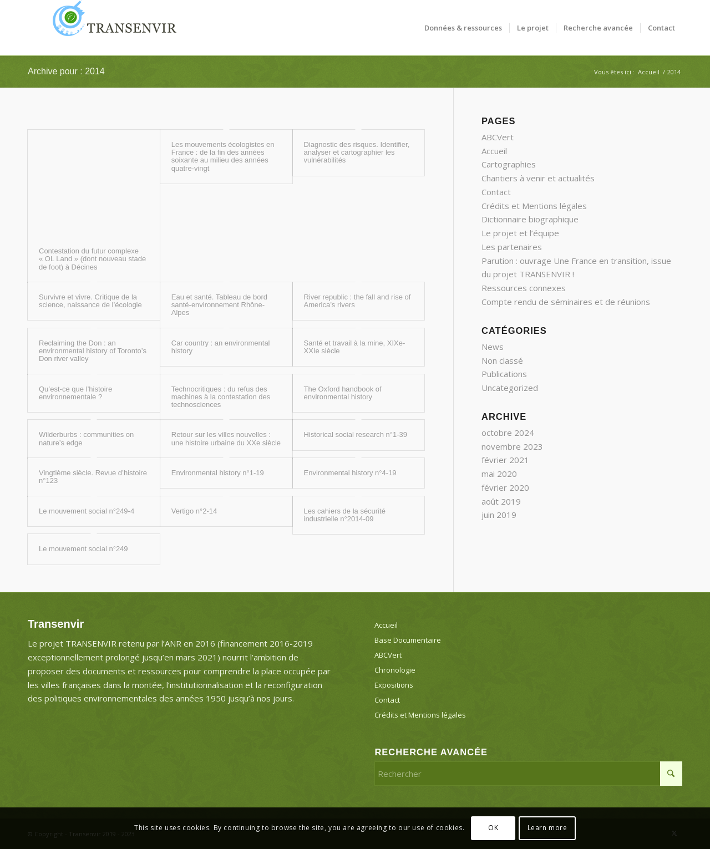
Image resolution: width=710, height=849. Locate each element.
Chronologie (394, 670)
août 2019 (501, 501)
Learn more (547, 827)
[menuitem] (463, 27)
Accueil (494, 150)
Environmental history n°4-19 (350, 473)
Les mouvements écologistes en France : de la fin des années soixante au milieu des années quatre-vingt (223, 156)
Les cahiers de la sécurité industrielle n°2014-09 (345, 515)
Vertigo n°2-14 (194, 511)
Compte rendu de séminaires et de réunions (565, 301)
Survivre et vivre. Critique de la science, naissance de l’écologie (90, 301)
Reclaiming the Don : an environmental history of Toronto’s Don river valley (92, 351)
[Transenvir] (111, 27)
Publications (504, 373)
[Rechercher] (528, 773)
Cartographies (508, 164)
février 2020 (505, 487)
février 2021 (505, 459)
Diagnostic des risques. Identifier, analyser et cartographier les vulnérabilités (357, 152)
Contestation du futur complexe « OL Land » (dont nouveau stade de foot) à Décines (92, 259)
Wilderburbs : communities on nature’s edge (86, 438)
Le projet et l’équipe (520, 232)
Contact (496, 191)
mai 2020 (499, 473)
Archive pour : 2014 (66, 71)
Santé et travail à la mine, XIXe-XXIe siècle (354, 347)
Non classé (502, 360)
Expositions (393, 685)
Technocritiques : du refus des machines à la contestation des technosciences (221, 397)
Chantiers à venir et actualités (538, 178)
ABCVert (497, 137)
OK (493, 827)
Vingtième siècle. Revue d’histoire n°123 (93, 477)
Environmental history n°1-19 (217, 473)
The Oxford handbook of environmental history (343, 393)
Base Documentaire (407, 640)
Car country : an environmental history (220, 347)
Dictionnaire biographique (530, 219)
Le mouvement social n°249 (83, 549)
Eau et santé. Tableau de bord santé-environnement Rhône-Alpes (219, 305)
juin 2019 (498, 514)
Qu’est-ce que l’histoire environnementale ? (75, 393)
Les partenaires (511, 246)
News (492, 346)
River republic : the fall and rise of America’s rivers (357, 301)
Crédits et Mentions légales (534, 205)
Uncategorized (509, 387)
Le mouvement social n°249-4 (86, 511)
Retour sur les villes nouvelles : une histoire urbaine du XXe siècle (226, 438)
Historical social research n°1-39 (356, 434)
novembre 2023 (512, 446)
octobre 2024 (507, 432)
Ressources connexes (523, 287)
